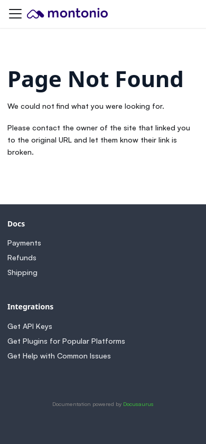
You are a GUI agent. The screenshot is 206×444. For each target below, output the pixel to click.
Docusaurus (138, 404)
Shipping (22, 272)
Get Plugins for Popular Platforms (66, 340)
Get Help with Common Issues (59, 355)
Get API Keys (29, 326)
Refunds (21, 257)
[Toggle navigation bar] (15, 14)
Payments (24, 242)
